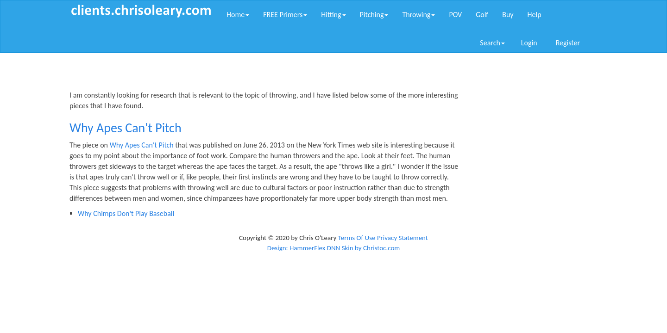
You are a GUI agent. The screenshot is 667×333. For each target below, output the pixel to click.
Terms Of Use (357, 238)
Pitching (374, 14)
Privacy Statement (402, 238)
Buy (507, 14)
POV (455, 14)
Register (568, 42)
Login (529, 42)
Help (534, 14)
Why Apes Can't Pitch (142, 145)
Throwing (418, 14)
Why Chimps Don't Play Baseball (126, 213)
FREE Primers (285, 14)
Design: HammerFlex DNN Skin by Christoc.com (333, 248)
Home (238, 14)
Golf (482, 14)
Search (492, 42)
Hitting (333, 14)
